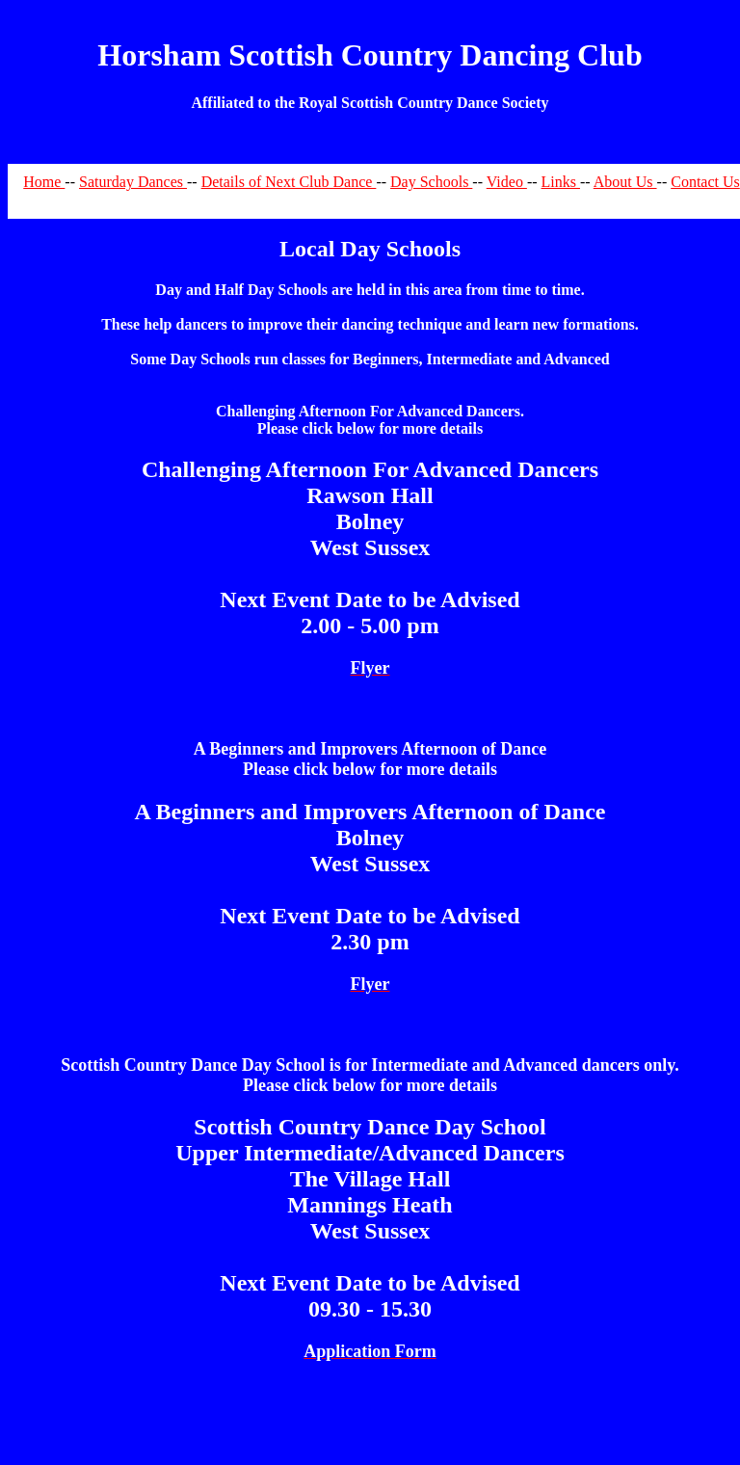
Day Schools (431, 181)
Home (44, 181)
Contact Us (705, 181)
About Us (625, 181)
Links (561, 181)
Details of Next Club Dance (289, 181)
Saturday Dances (133, 181)
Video (507, 181)
